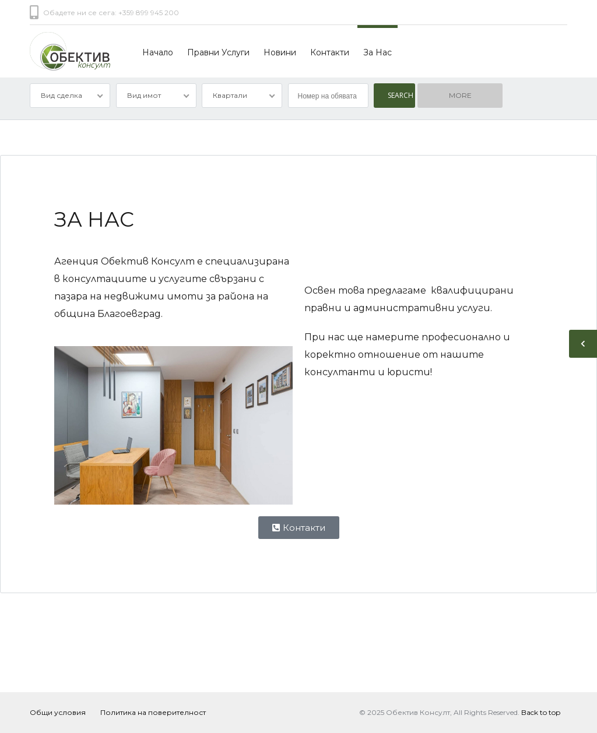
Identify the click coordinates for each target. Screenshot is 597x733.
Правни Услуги (218, 52)
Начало (157, 52)
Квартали (230, 95)
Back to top (540, 712)
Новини (280, 52)
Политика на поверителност (153, 712)
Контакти (329, 52)
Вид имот (144, 95)
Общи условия (58, 712)
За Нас (377, 52)
